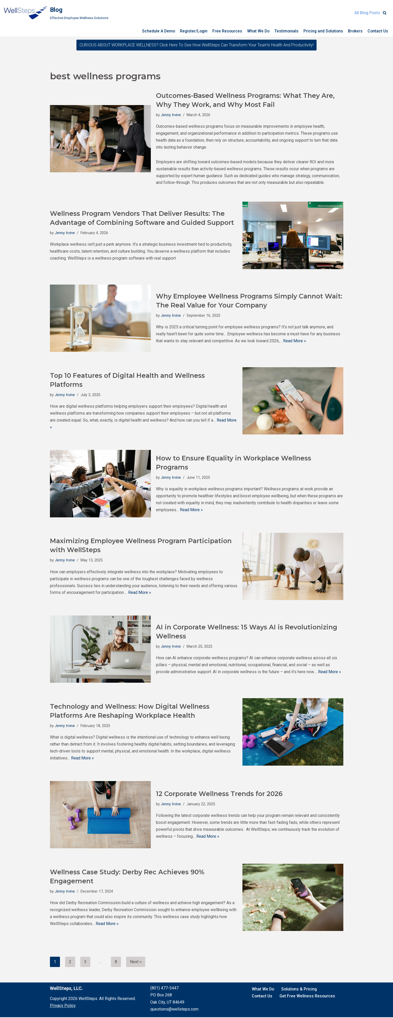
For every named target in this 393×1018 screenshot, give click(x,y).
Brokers (354, 31)
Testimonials (285, 31)
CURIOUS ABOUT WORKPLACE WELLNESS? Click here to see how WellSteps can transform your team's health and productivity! (196, 44)
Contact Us (377, 31)
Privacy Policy (63, 1006)
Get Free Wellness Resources (308, 996)
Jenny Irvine (171, 115)
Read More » (294, 341)
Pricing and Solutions (322, 31)
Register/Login (191, 31)
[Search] (385, 13)
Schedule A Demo (155, 31)
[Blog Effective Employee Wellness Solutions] (56, 13)
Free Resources (225, 31)
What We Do (256, 31)
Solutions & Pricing (300, 989)
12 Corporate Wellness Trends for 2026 (219, 794)
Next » (136, 962)
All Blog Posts (367, 12)
